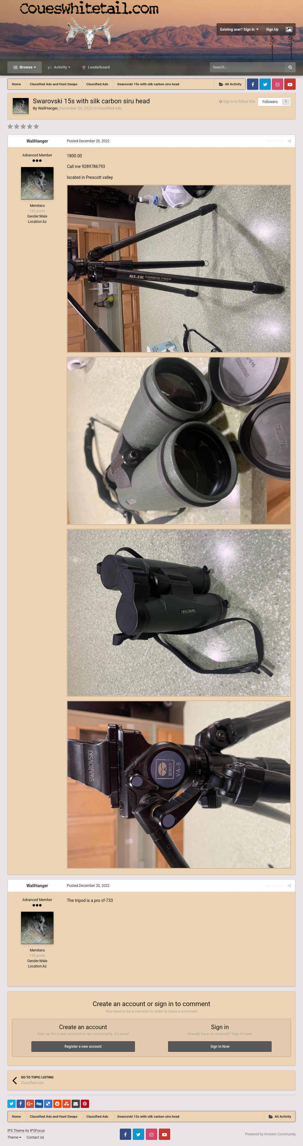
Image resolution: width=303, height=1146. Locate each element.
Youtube (290, 84)
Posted (88, 141)
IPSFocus (37, 1131)
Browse (27, 67)
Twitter (265, 84)
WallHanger (47, 108)
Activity (61, 67)
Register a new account (83, 1046)
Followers (270, 102)
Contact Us (35, 1137)
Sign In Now (219, 1046)
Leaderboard (98, 67)
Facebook (252, 84)
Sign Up (272, 29)
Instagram (277, 84)
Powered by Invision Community (270, 1134)
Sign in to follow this (239, 101)
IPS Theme (16, 1131)
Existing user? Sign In (239, 29)
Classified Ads (109, 108)
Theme (14, 1137)
